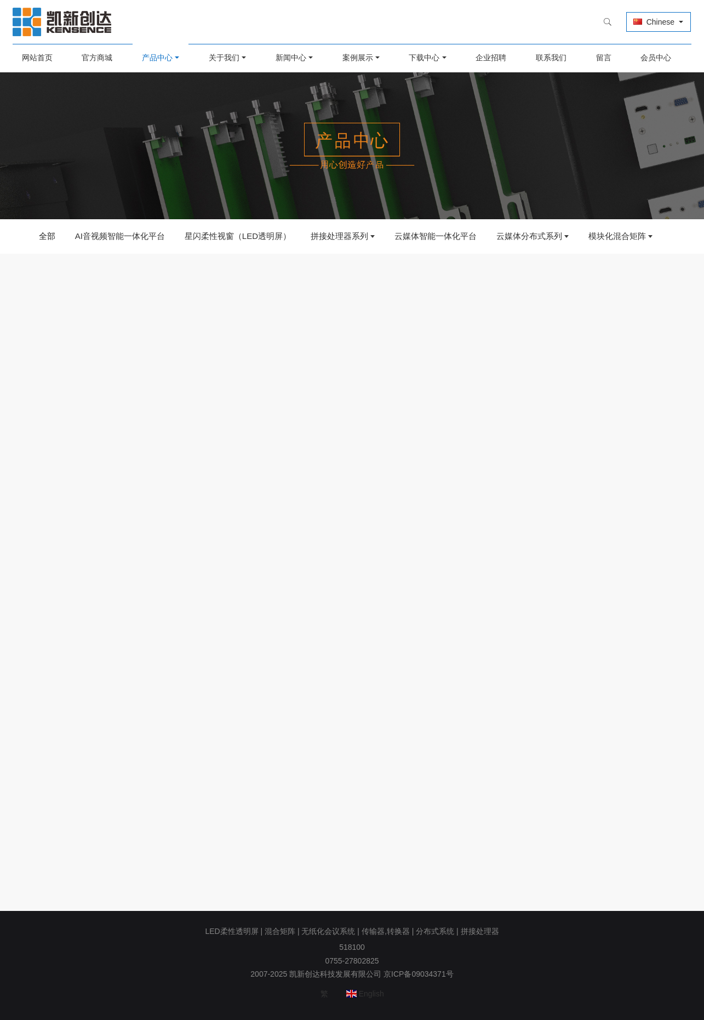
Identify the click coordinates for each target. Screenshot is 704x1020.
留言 (601, 57)
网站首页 (40, 57)
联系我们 (549, 57)
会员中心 (652, 57)
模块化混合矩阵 (617, 236)
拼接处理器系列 (339, 236)
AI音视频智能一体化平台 (120, 236)
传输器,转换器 (386, 931)
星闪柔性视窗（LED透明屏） (238, 236)
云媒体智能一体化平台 (435, 236)
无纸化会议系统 (328, 931)
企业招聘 (489, 57)
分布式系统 (435, 931)
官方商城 (100, 57)
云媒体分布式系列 (529, 236)
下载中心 (423, 57)
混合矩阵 (280, 931)
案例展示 (357, 57)
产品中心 (159, 57)
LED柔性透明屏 (231, 931)
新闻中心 (291, 57)
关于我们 (225, 57)
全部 (47, 236)
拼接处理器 (480, 931)
